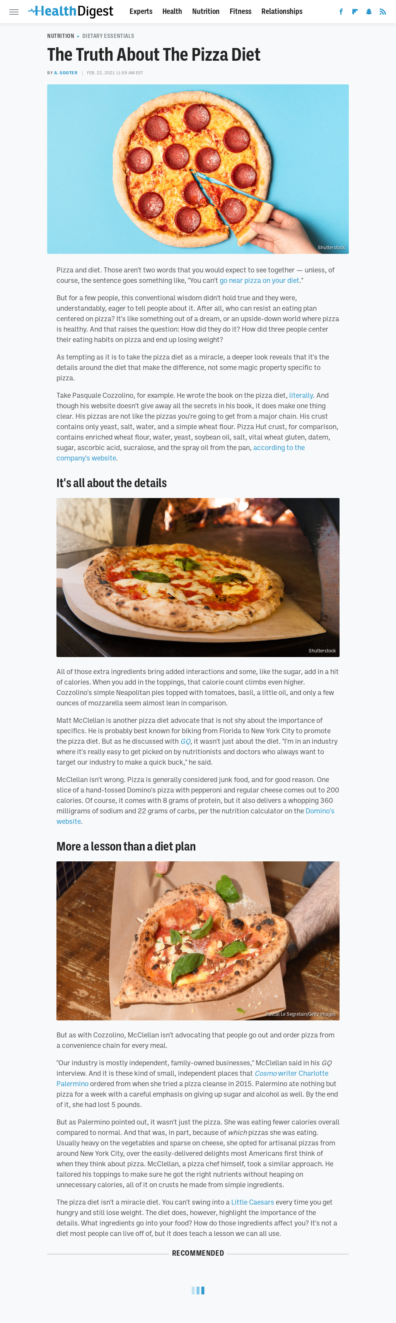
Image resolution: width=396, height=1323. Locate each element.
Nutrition (206, 11)
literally (301, 395)
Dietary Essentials (108, 36)
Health (172, 11)
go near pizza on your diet (259, 280)
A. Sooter (65, 72)
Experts (141, 11)
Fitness (240, 11)
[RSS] (383, 13)
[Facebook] (341, 13)
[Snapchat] (369, 13)
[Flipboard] (355, 13)
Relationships (281, 11)
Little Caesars (252, 1202)
